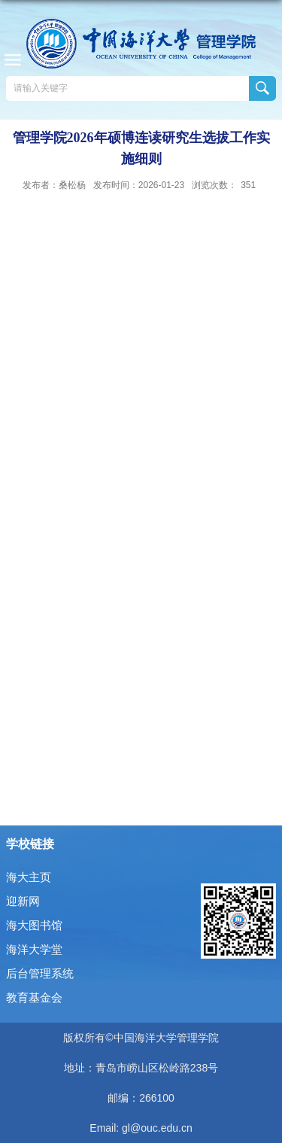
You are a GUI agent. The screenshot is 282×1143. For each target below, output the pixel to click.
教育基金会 (34, 997)
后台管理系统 (40, 973)
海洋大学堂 (34, 949)
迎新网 (23, 901)
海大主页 (28, 877)
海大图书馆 (34, 925)
